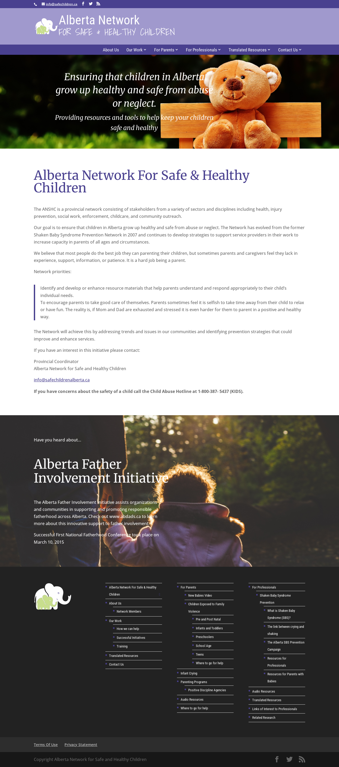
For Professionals (201, 49)
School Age (203, 646)
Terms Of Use (46, 744)
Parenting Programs (194, 682)
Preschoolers (205, 637)
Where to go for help (209, 663)
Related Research (263, 718)
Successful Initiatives (131, 638)
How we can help (128, 629)
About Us (111, 49)
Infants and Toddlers (209, 628)
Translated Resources (248, 49)
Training (122, 646)
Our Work (134, 49)
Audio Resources (192, 699)
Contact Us (288, 49)
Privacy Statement (80, 744)
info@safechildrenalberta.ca (62, 380)
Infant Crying (189, 673)
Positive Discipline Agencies (207, 690)
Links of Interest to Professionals (274, 709)
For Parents (164, 49)
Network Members (129, 611)
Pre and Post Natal (208, 619)
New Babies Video (200, 595)
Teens (200, 654)
